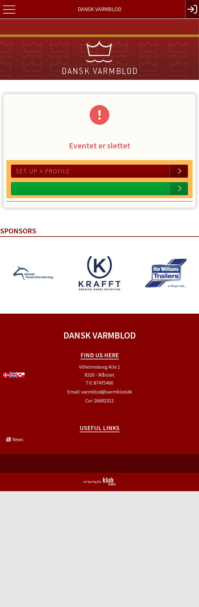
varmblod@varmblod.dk (106, 392)
